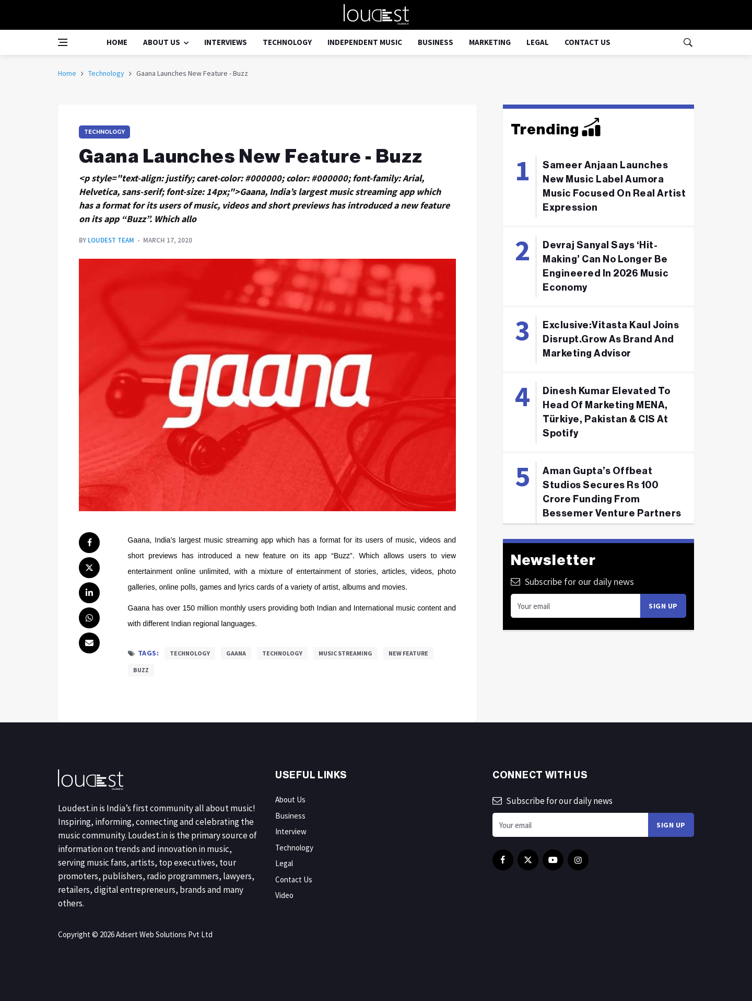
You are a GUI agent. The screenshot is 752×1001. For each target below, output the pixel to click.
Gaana (236, 653)
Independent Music (364, 42)
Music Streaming (345, 653)
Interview (291, 831)
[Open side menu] (62, 42)
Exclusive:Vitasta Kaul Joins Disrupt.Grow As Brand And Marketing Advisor (611, 339)
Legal (537, 42)
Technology (287, 42)
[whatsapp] (89, 617)
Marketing (490, 42)
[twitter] (89, 567)
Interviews (225, 42)
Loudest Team (111, 240)
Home (117, 42)
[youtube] (553, 859)
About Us (161, 42)
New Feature (408, 653)
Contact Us (587, 42)
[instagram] (578, 859)
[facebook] (89, 542)
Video (284, 895)
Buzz (141, 670)
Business (435, 42)
